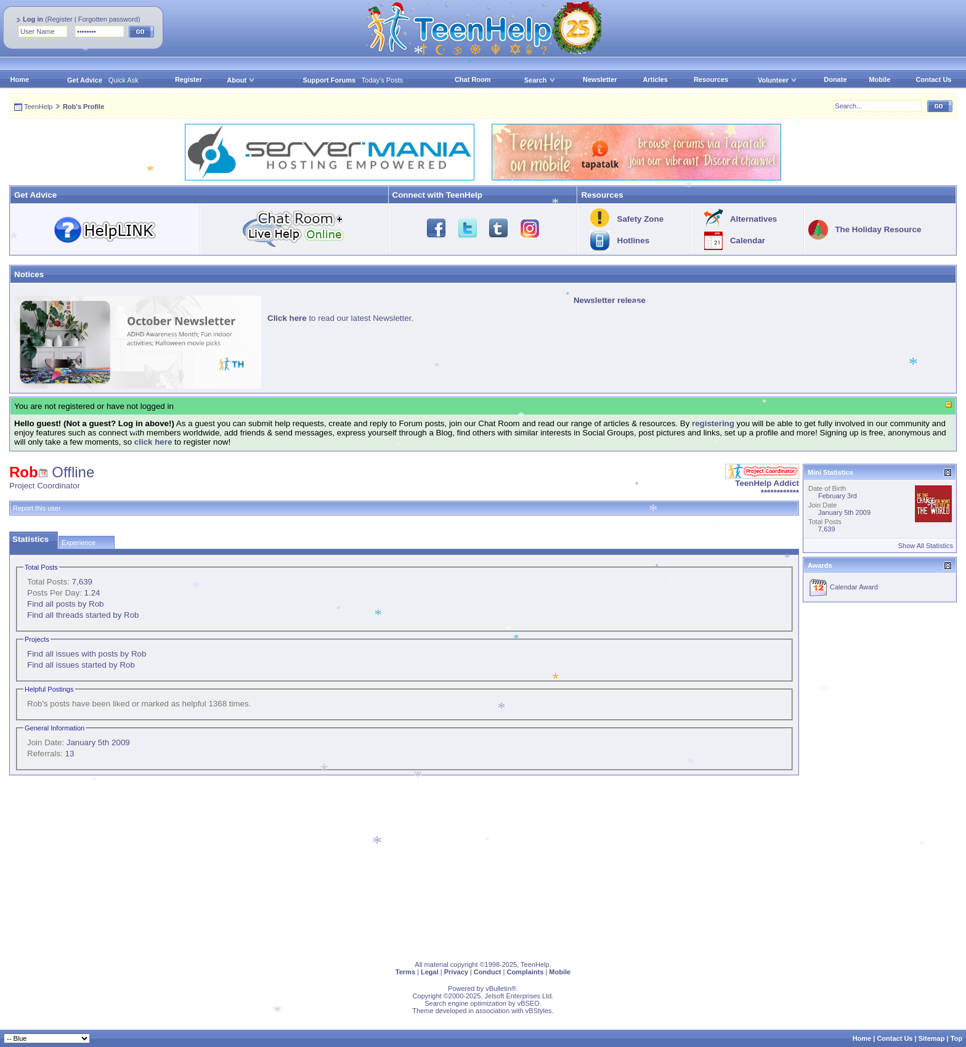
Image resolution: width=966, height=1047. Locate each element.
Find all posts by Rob (65, 603)
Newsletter (600, 79)
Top (956, 1038)
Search (540, 80)
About (236, 80)
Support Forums (329, 80)
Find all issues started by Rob (81, 664)
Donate (835, 79)
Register (60, 19)
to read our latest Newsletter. (340, 318)
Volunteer (773, 80)
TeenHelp (38, 106)
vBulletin (498, 988)
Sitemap (932, 1038)
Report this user (37, 508)
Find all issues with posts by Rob (86, 653)
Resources (711, 79)
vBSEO (529, 1003)
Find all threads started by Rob (83, 615)
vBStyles (539, 1010)
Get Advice (84, 80)
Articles (655, 79)
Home (20, 79)
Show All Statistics (925, 545)
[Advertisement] (379, 865)
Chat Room (473, 79)
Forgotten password (108, 19)
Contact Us (933, 79)
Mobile (879, 79)
